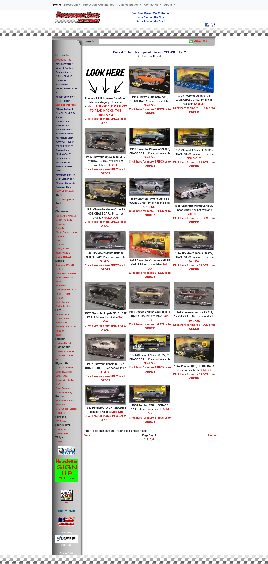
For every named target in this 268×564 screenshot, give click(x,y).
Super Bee (61, 285)
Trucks (59, 335)
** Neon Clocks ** (64, 76)
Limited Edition (129, 4)
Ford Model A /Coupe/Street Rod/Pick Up (62, 318)
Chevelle (60, 228)
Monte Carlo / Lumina (66, 232)
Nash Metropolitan (65, 199)
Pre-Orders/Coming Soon (99, 4)
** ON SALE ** (62, 125)
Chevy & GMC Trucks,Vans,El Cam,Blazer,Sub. (64, 253)
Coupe (59, 441)
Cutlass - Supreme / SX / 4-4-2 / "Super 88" (65, 355)
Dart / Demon (62, 302)
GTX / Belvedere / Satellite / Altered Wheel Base (64, 372)
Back (87, 435)
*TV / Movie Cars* (64, 138)
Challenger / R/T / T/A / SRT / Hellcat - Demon (66, 294)
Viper (58, 281)
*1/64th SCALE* (63, 154)
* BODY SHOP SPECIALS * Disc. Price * (64, 166)
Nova (58, 240)
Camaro (60, 244)
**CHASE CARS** (64, 134)
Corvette (60, 236)
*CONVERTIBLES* (64, 142)
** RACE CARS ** (64, 121)
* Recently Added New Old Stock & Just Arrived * (66, 113)
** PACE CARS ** (64, 129)
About (168, 4)
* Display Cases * (64, 64)
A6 (57, 207)
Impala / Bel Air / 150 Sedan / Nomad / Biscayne (66, 220)
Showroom (71, 4)
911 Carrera (61, 421)
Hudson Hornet (63, 343)
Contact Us (151, 4)
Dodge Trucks (62, 306)
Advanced (200, 41)
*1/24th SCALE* (63, 158)
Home (57, 4)
